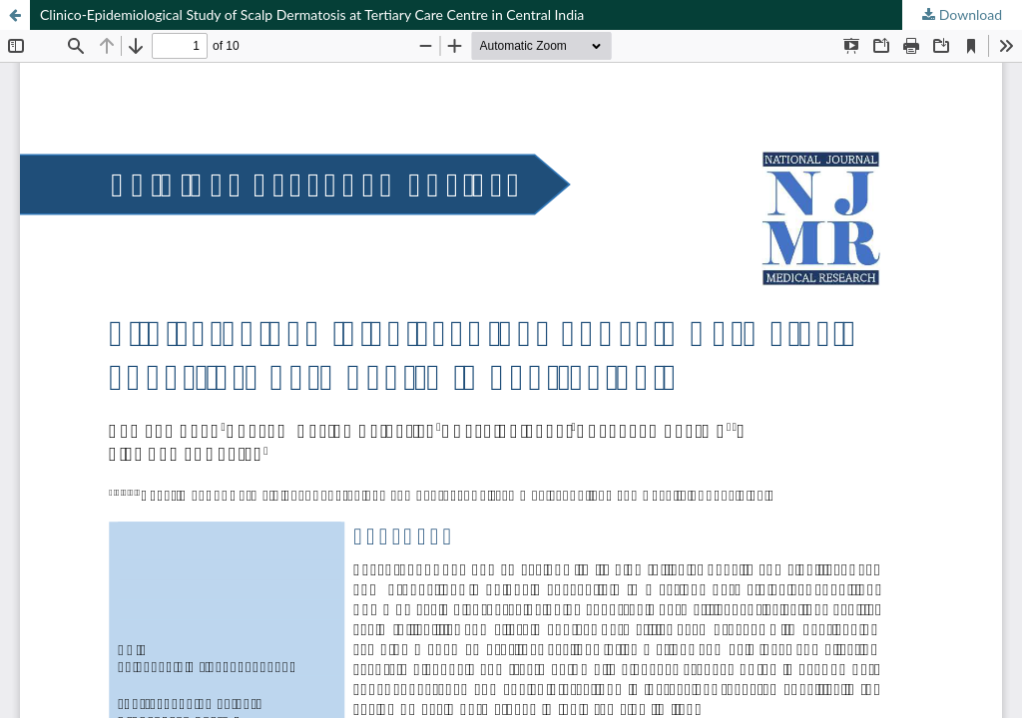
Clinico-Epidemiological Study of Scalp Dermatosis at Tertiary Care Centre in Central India (312, 14)
